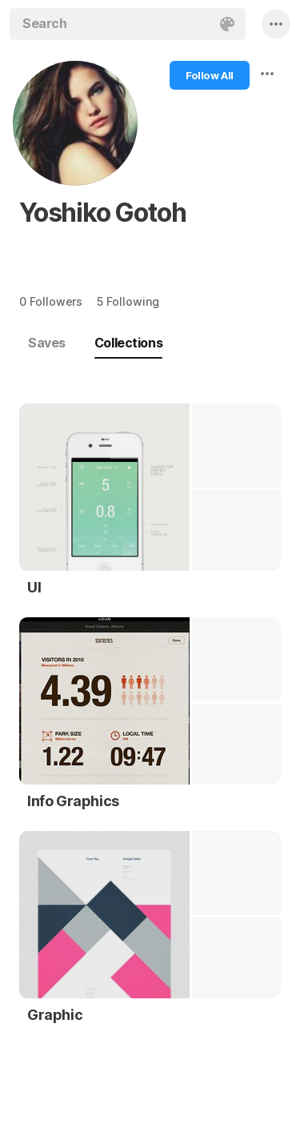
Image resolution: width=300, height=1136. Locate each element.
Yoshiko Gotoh (102, 212)
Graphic (54, 1014)
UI (34, 587)
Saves (47, 343)
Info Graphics (73, 801)
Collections (128, 343)
